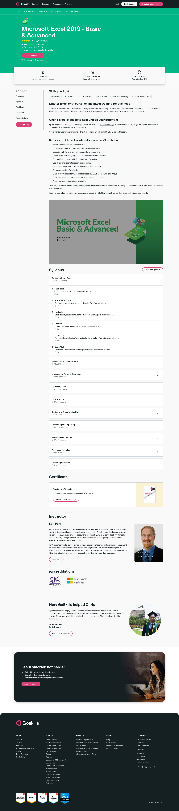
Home (18, 11)
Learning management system (87, 742)
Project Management (53, 777)
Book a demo (129, 4)
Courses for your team (84, 740)
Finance (49, 757)
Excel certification (119, 132)
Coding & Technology (54, 748)
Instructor (20, 112)
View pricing (33, 55)
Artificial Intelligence (53, 742)
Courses (42, 11)
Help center (141, 760)
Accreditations (22, 118)
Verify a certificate (143, 762)
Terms (18, 754)
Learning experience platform (87, 748)
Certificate (20, 107)
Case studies (111, 742)
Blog (108, 740)
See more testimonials (61, 633)
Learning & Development (55, 766)
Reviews (19, 751)
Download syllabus (152, 270)
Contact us (140, 754)
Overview (20, 96)
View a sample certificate (66, 499)
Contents (21, 91)
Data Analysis (51, 751)
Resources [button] (58, 4)
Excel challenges (143, 745)
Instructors (20, 745)
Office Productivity (53, 774)
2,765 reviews (41, 41)
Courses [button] (36, 4)
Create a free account (151, 4)
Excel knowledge (107, 124)
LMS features (81, 745)
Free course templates (114, 745)
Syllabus (19, 102)
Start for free (30, 684)
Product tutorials (112, 748)
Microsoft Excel (29, 11)
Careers (19, 742)
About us (19, 740)
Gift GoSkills (20, 757)
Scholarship (141, 742)
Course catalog (51, 740)
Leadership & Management (56, 760)
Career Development (54, 745)
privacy (25, 754)
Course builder (81, 751)
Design (48, 754)
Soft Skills (49, 783)
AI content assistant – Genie (86, 754)
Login (118, 4)
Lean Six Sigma (51, 763)
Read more (56, 559)
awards (31, 748)
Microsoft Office (52, 771)
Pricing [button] (68, 4)
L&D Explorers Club (144, 740)
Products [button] (46, 4)
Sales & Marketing (52, 780)
